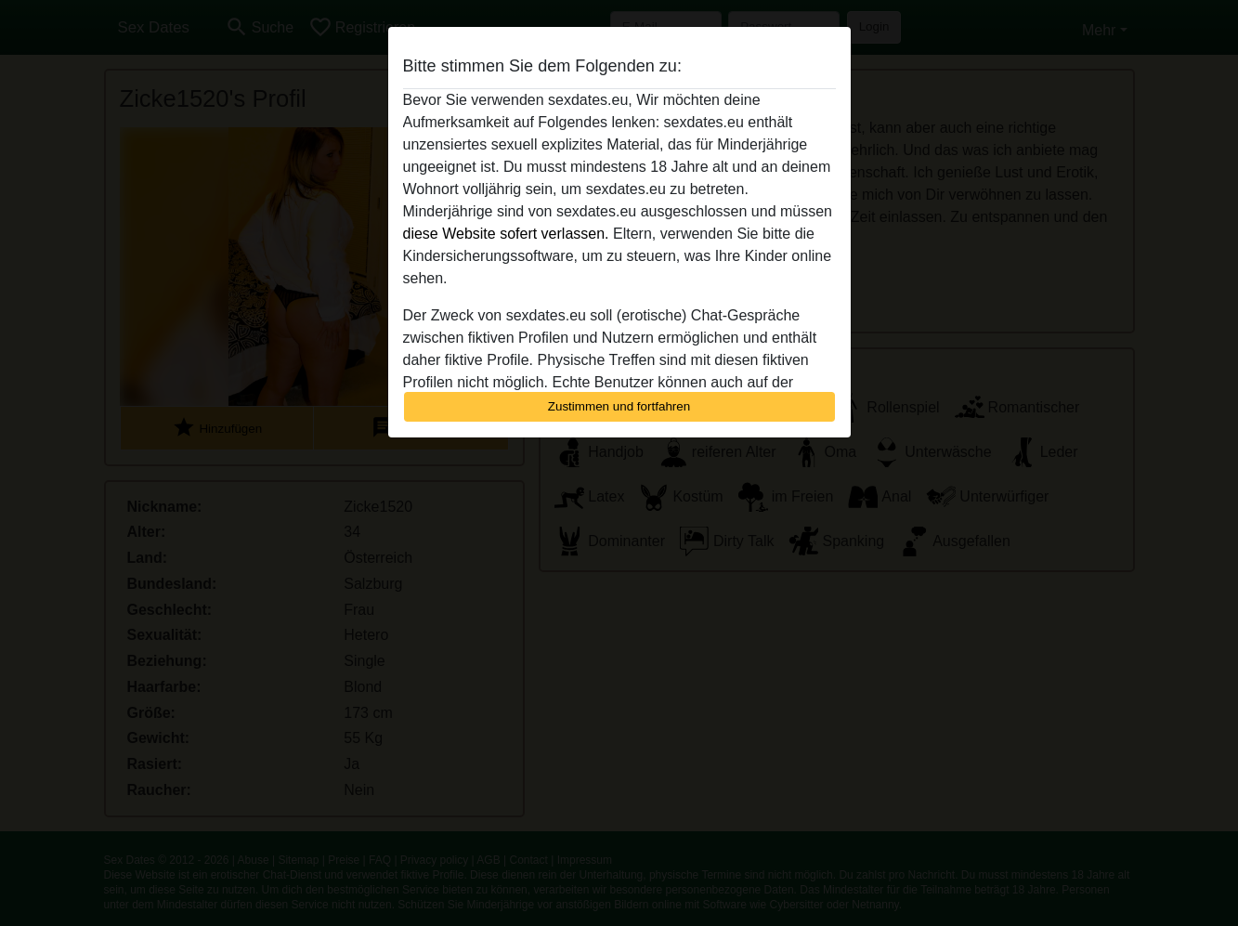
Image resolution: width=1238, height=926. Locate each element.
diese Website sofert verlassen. (506, 233)
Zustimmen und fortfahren (619, 406)
